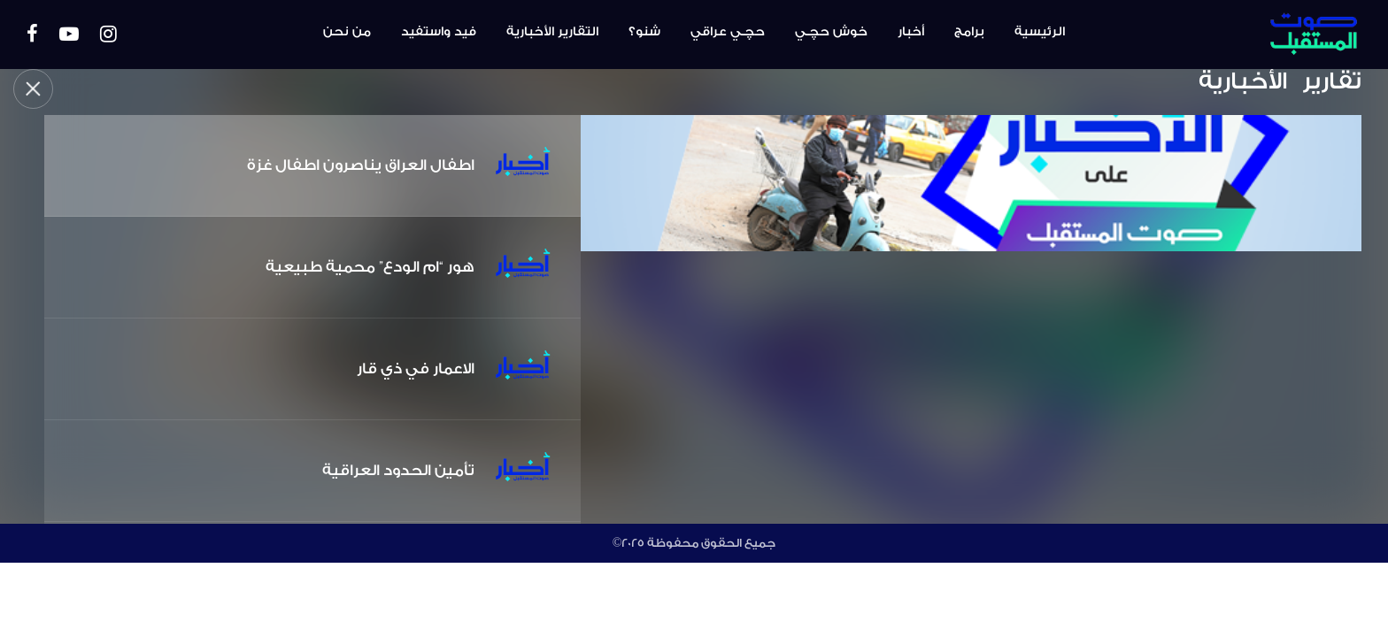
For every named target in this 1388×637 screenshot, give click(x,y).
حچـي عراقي (727, 32)
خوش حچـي (831, 32)
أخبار (911, 32)
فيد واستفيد (438, 32)
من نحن (347, 32)
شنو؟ (644, 32)
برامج (969, 32)
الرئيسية (1039, 32)
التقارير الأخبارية (552, 32)
